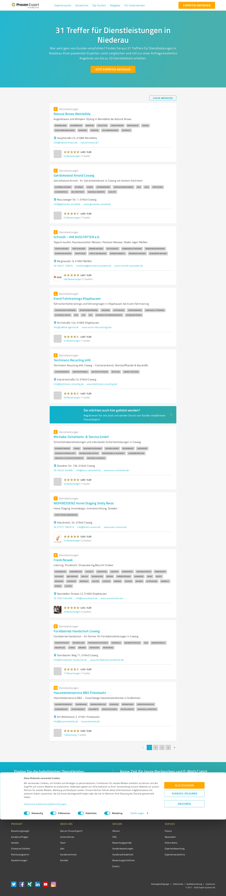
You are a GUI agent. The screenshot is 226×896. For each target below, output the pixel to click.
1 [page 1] (149, 747)
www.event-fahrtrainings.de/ (97, 327)
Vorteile (15, 842)
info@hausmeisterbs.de (66, 721)
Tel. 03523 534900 (63, 470)
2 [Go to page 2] (155, 747)
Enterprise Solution (20, 848)
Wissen (103, 830)
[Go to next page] (174, 747)
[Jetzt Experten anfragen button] (113, 69)
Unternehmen (61, 836)
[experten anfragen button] (196, 5)
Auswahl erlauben (184, 870)
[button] (62, 5)
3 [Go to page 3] (162, 747)
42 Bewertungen (72, 155)
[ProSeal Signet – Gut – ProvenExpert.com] (202, 837)
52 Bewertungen (72, 217)
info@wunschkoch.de (86, 598)
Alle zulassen (184, 862)
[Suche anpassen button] (162, 97)
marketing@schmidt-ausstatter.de (93, 265)
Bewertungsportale (109, 842)
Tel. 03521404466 (63, 598)
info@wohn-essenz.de (88, 527)
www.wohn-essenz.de (115, 527)
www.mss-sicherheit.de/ (116, 470)
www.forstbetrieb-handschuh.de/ (107, 659)
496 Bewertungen (72, 279)
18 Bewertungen (72, 611)
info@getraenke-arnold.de (67, 204)
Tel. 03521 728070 (63, 265)
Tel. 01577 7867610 (64, 527)
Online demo (152, 842)
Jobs (56, 848)
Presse (149, 830)
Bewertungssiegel (20, 830)
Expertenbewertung (156, 848)
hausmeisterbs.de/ (90, 721)
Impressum (30, 880)
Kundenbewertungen (110, 848)
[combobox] (60, 781)
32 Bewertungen (72, 483)
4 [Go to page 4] (168, 747)
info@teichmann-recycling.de (68, 384)
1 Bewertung (70, 734)
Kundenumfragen (19, 836)
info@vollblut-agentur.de (66, 327)
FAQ (102, 836)
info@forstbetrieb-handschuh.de (70, 659)
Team (56, 842)
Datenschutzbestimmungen (52, 880)
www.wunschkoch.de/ (112, 598)
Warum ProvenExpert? (65, 830)
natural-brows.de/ (89, 142)
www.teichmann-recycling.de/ (102, 384)
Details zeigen (137, 889)
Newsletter (151, 836)
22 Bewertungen (72, 540)
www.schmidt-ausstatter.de (128, 265)
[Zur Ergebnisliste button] (31, 802)
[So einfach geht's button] (137, 802)
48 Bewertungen (72, 397)
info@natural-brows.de (65, 142)
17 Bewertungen (72, 673)
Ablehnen (184, 880)
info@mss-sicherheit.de (88, 470)
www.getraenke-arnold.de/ (97, 204)
